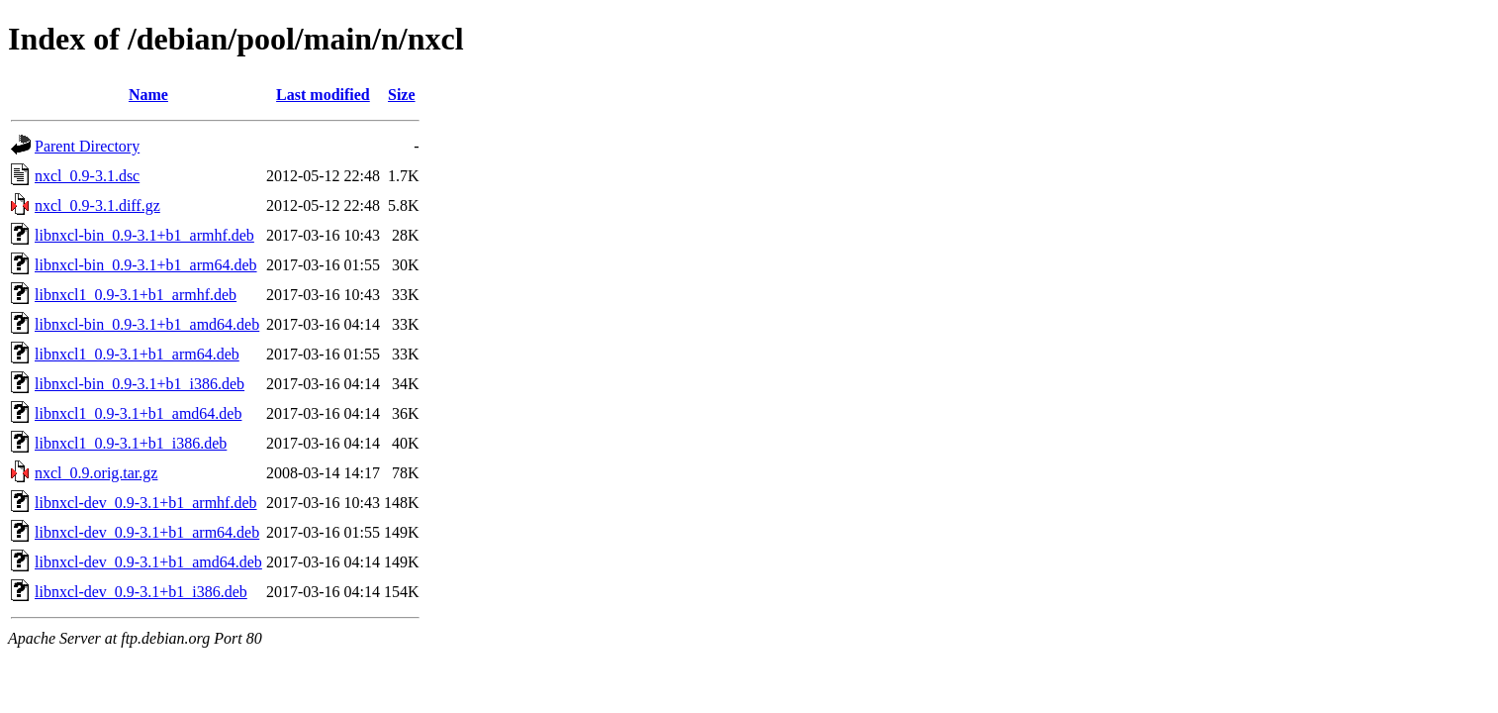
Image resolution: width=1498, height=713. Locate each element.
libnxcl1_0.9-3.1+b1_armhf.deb (135, 294)
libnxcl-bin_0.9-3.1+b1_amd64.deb (147, 324)
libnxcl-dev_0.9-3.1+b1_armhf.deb (146, 502)
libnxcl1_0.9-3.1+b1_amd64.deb (138, 413)
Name (148, 94)
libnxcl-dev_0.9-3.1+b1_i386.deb (141, 591)
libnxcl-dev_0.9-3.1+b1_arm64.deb (147, 532)
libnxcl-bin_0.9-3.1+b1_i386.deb (139, 383)
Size (402, 94)
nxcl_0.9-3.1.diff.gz (97, 205)
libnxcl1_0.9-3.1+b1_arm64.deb (137, 354)
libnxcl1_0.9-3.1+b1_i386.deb (131, 443)
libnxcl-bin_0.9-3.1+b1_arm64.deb (146, 264)
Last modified (323, 94)
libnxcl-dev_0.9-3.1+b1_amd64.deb (148, 562)
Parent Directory (87, 146)
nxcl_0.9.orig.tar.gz (96, 472)
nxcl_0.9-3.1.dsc (87, 175)
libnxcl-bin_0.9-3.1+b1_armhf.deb (144, 235)
